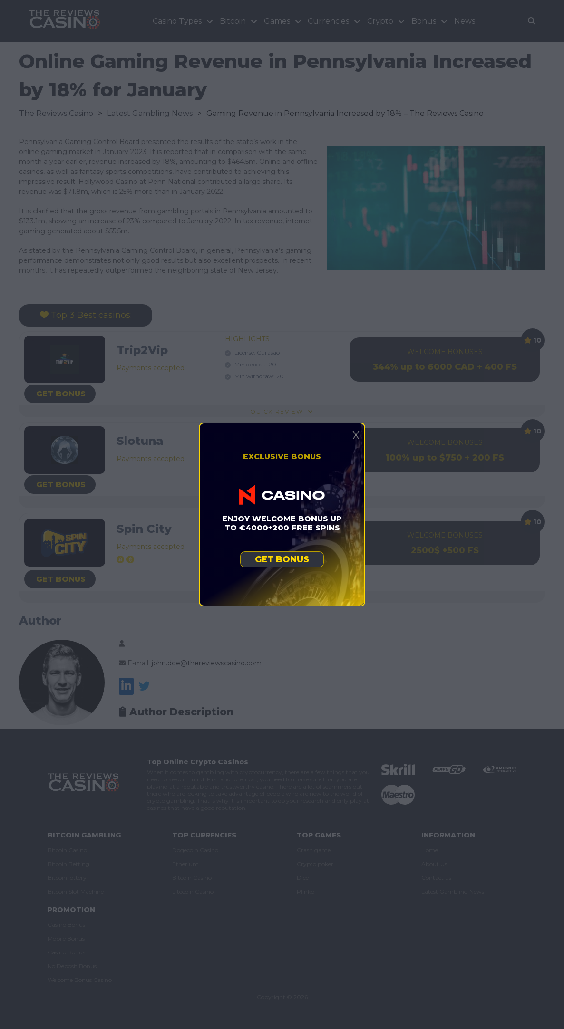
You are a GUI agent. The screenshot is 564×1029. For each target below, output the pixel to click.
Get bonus (282, 559)
